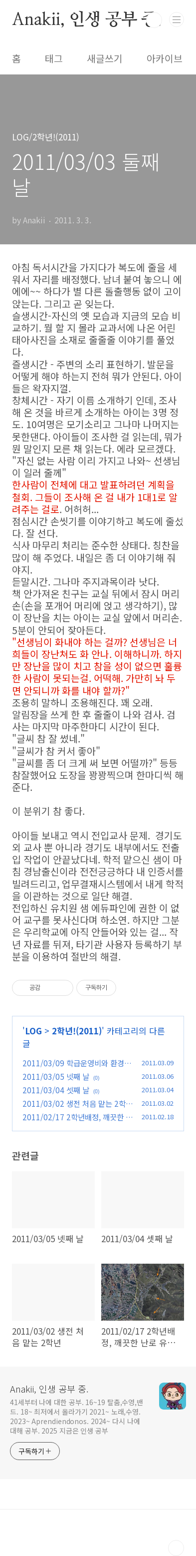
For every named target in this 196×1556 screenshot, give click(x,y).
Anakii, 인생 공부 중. (87, 20)
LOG (33, 1030)
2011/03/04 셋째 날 (55, 1089)
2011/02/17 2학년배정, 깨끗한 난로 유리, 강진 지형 (77, 1122)
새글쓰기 (105, 58)
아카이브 (165, 58)
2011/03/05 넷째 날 (55, 1076)
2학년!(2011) (77, 1030)
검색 (154, 19)
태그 (54, 58)
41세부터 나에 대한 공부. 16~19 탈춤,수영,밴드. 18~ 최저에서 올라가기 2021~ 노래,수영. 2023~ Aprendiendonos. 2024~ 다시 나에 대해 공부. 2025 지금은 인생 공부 (76, 1416)
